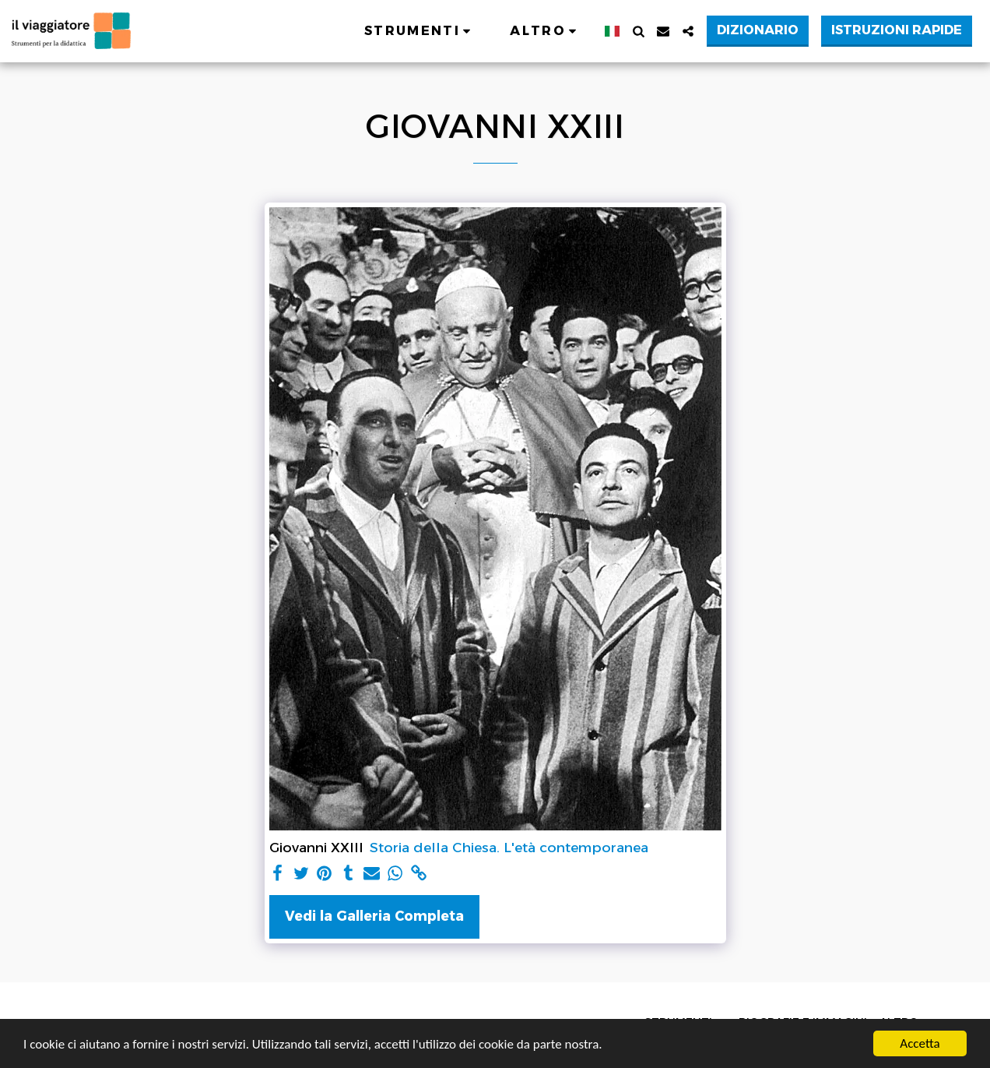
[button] (420, 31)
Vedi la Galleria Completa (374, 916)
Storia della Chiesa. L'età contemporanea (509, 847)
